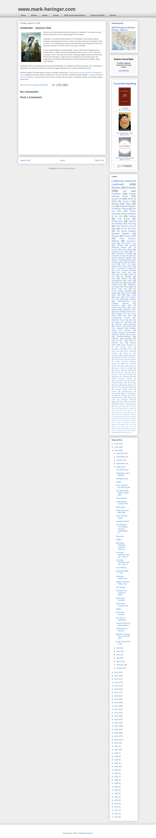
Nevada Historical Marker (124, 246)
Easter (129, 283)
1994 (116, 770)
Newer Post (25, 160)
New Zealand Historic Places (122, 389)
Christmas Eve (117, 274)
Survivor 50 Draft (98, 15)
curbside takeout (120, 303)
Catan (129, 281)
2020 (116, 682)
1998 (116, 756)
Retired (113, 15)
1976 (116, 814)
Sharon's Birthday (118, 260)
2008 (116, 723)
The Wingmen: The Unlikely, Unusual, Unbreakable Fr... (122, 529)
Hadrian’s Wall (122, 397)
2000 (116, 750)
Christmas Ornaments (120, 256)
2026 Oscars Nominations (74, 15)
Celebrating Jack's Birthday (123, 474)
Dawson (133, 385)
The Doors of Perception (124, 158)
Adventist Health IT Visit (122, 572)
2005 (116, 733)
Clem (114, 278)
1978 (116, 807)
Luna (134, 366)
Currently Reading (124, 83)
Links (113, 400)
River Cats (116, 351)
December (120, 453)
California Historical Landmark (124, 182)
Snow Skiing (127, 250)
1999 (116, 753)
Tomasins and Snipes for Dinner (121, 593)
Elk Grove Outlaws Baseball (124, 290)
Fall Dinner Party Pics (124, 288)
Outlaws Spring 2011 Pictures (124, 329)
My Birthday (126, 276)
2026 (116, 444)
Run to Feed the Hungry (122, 268)
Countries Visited (122, 521)
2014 (116, 703)
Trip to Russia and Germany (124, 321)
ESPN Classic (129, 406)
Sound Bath (123, 410)
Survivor (133, 334)
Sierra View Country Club (122, 605)
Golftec (114, 408)
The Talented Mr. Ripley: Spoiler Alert (122, 493)
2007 (116, 726)
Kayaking (128, 339)
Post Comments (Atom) (66, 168)
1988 (116, 787)
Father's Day (117, 285)
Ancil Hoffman (121, 568)
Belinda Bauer (125, 134)
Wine (113, 412)
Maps (120, 408)
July (118, 648)
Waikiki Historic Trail (121, 404)
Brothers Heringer (120, 395)
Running (132, 223)
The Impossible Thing (124, 133)
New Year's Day (121, 320)
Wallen (123, 364)
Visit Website (123, 71)
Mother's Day (126, 278)
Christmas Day (117, 283)
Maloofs (130, 374)
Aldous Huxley (125, 159)
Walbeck (121, 430)
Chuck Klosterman (126, 110)
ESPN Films (124, 287)
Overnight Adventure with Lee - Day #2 (122, 555)
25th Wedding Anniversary (125, 312)
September (120, 463)
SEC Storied (130, 408)
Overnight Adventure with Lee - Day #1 (122, 562)
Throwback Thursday (123, 254)
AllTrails (120, 245)
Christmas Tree (118, 252)
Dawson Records (130, 414)
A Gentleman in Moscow (122, 630)
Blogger (90, 833)
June (118, 651)
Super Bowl (131, 295)
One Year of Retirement (121, 619)
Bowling (124, 385)
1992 (116, 773)
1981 (116, 797)
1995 (116, 767)
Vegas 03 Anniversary (128, 393)
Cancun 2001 (118, 406)
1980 (116, 800)
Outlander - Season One (121, 577)
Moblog (115, 204)
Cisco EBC (126, 316)
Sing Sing (119, 536)
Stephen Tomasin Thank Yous (122, 583)
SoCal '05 (124, 426)
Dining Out (117, 199)
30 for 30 (132, 199)
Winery (126, 432)
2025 (116, 447)
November (120, 457)
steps (118, 297)
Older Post (99, 160)
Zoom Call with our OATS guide (123, 486)
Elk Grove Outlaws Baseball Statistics (124, 232)
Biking (129, 326)
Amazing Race (126, 347)
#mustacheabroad (124, 336)
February (120, 665)
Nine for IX (130, 349)
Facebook (116, 194)
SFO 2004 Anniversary (128, 402)
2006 (116, 730)
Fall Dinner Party (129, 243)
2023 (116, 672)
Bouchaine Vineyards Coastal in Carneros (120, 546)
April (118, 658)
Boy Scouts (116, 372)
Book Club (116, 295)
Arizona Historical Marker (123, 370)
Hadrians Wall (118, 416)
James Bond (127, 266)
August (119, 467)
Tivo (132, 410)
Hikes (128, 204)
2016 (116, 696)
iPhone (118, 326)
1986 (116, 790)
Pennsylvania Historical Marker (124, 333)
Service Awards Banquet (127, 359)
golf (124, 191)
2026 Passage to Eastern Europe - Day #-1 (123, 28)
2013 (116, 706)
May (118, 655)
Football (125, 108)
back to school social (122, 368)
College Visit (116, 332)
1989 (116, 783)
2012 (116, 709)
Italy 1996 (128, 418)
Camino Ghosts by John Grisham (123, 624)
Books (44, 15)
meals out (121, 412)
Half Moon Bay (119, 357)
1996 (116, 763)
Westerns (132, 324)
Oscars (114, 381)
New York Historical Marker (123, 387)
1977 (116, 810)
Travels (56, 15)
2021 (116, 679)
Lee (113, 206)
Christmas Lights (119, 305)
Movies (34, 15)
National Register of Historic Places (124, 207)
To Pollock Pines (122, 470)
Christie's (115, 339)
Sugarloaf (126, 355)
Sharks (114, 391)
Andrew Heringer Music (124, 195)
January (119, 668)
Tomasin (114, 393)
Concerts (127, 372)
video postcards (117, 414)
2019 (116, 686)
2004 (116, 736)
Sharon (114, 426)
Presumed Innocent (120, 613)
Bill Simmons (117, 324)
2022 (116, 676)
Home (23, 15)
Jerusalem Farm (117, 349)
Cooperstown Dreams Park (124, 318)
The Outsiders (121, 498)
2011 (116, 713)
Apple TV (132, 252)
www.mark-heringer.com (46, 9)
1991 (116, 777)
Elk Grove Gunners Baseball (124, 270)
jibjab (134, 355)
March (119, 661)
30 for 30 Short (128, 228)
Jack (131, 397)
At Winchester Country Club (122, 503)
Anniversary (117, 221)
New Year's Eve (123, 272)
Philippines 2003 (129, 310)
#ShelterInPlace (124, 301)
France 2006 (130, 236)
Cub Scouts (124, 219)
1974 (116, 817)
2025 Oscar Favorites (120, 599)
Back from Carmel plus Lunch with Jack (123, 636)
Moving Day (120, 507)
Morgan (115, 236)
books (132, 187)
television (130, 412)
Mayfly (114, 293)
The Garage (120, 587)
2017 (116, 692)
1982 (116, 793)
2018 (116, 689)
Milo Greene (124, 201)
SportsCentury (127, 391)
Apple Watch (124, 366)
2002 (116, 743)
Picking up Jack (122, 479)
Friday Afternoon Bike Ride (122, 511)
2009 (116, 719)
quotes (133, 404)
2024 (116, 450)
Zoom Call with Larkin (121, 517)
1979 (116, 803)
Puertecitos (122, 424)
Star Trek (123, 381)
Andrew (132, 216)
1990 (116, 780)
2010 (116, 716)
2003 (116, 740)
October (119, 460)
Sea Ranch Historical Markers (124, 257)
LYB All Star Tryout (120, 341)
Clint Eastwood (118, 328)
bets (134, 368)
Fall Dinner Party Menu (124, 306)
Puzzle (131, 424)
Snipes (114, 410)
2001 (116, 746)
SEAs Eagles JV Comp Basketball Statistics (124, 298)
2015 (116, 699)
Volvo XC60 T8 (126, 293)
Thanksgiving (117, 281)
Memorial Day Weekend (120, 376)
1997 (116, 760)
